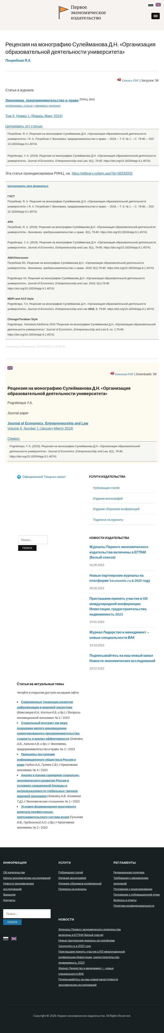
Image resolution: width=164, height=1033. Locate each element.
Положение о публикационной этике (136, 894)
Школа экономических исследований (26, 878)
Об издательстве (14, 872)
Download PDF (124, 374)
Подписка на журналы (108, 519)
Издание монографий (108, 498)
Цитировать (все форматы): (28, 186)
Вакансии (9, 894)
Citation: (13, 439)
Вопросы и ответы (124, 900)
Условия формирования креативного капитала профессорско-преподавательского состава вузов (46, 812)
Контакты (9, 900)
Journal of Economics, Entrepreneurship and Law (47, 423)
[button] (155, 16)
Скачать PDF (130, 80)
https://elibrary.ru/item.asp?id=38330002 (102, 173)
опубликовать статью (18, 105)
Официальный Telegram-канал (41, 477)
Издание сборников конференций (116, 509)
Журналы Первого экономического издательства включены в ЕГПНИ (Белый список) (118, 552)
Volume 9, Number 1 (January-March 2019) (40, 428)
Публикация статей (106, 488)
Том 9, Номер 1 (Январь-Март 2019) (33, 116)
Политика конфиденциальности (133, 905)
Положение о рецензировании (132, 889)
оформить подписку (47, 105)
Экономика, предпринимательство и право (42, 100)
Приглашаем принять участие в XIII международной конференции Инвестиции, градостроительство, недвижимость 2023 (91, 957)
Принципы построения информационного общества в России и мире (46, 759)
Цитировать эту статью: (24, 126)
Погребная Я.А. (18, 60)
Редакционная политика (128, 872)
